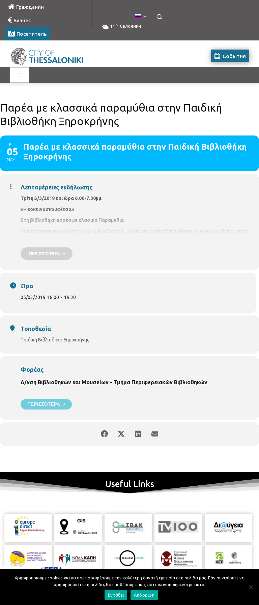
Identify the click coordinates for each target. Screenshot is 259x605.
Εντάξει (116, 595)
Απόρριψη (144, 595)
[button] (159, 17)
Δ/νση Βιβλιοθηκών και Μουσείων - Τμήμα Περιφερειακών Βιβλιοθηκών (114, 382)
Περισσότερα (46, 404)
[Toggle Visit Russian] (19, 75)
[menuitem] (141, 16)
